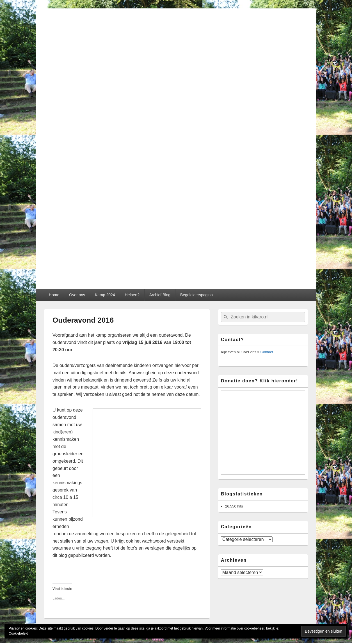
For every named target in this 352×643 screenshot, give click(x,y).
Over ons (77, 295)
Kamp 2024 (105, 295)
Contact (266, 352)
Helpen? (132, 295)
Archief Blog (159, 295)
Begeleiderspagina (196, 295)
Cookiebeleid (18, 633)
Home (54, 295)
